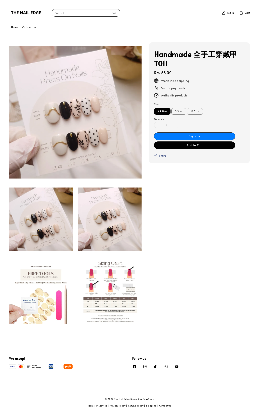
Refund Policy (136, 405)
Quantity (159, 118)
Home (14, 27)
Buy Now (195, 136)
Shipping (151, 405)
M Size (195, 111)
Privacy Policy (118, 405)
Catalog (27, 27)
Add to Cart (195, 145)
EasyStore (148, 399)
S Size (178, 111)
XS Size (162, 111)
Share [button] (160, 155)
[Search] (114, 12)
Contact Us (165, 405)
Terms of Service (97, 405)
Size (156, 104)
